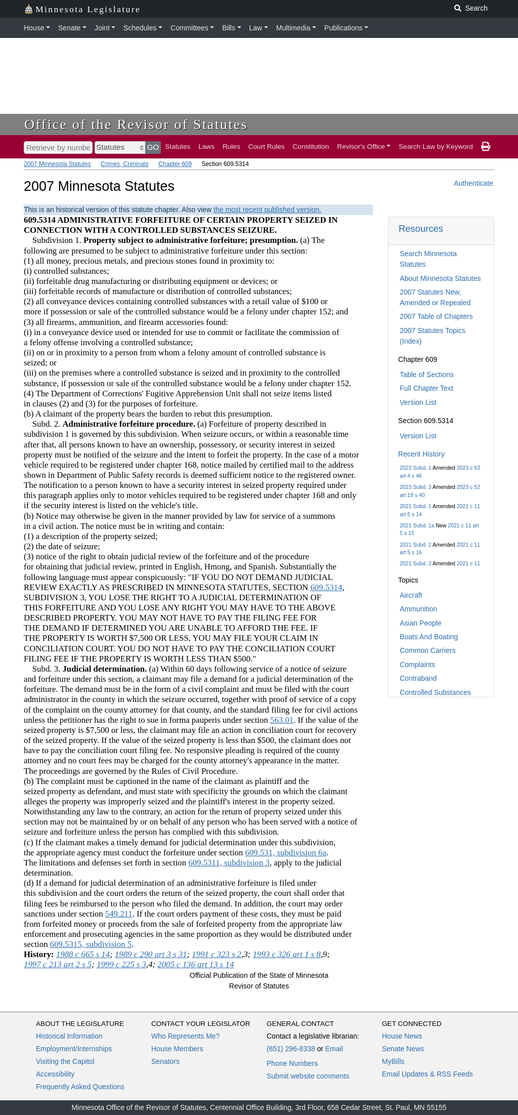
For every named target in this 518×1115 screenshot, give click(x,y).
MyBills (393, 1061)
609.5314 (326, 587)
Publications (343, 28)
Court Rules (266, 146)
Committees (189, 28)
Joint (102, 28)
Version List (418, 402)
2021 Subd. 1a (417, 525)
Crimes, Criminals (125, 164)
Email (334, 1049)
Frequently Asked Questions (80, 1087)
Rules (231, 146)
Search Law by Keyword (436, 146)
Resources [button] (421, 228)
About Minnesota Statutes (440, 278)
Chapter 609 (175, 164)
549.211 (119, 914)
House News (402, 1036)
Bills (228, 28)
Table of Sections (427, 374)
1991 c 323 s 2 (216, 954)
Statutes (177, 146)
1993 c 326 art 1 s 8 (287, 954)
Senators (165, 1061)
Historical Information (69, 1036)
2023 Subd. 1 (415, 468)
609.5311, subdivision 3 (229, 863)
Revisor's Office (361, 146)
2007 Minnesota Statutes (57, 164)
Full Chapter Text (426, 388)
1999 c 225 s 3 (121, 964)
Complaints (417, 664)
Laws (206, 146)
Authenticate (473, 183)
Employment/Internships (74, 1049)
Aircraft (411, 595)
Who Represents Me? (185, 1036)
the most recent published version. (267, 209)
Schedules (139, 28)
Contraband (418, 678)
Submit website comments (308, 1076)
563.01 (281, 720)
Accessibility (55, 1074)
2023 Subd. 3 (415, 487)
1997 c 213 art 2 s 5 (58, 964)
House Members (177, 1049)
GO (153, 147)
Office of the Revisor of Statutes (136, 124)
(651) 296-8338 (291, 1049)
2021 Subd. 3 (415, 563)
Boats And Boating (429, 637)
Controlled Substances (435, 692)
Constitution (311, 146)
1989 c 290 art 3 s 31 (151, 954)
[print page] (485, 146)
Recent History (421, 454)
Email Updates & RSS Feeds (427, 1074)
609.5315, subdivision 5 (91, 944)
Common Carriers (427, 650)
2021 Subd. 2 (415, 545)
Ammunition (418, 609)
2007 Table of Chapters (436, 316)
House (34, 28)
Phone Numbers (292, 1063)
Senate (69, 28)
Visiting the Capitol (65, 1061)
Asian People (421, 623)
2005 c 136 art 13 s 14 (195, 964)
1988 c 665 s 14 (83, 954)
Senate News (403, 1049)
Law (256, 28)
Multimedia (293, 28)
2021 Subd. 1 (415, 506)
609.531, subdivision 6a (285, 852)
